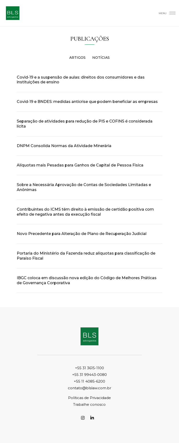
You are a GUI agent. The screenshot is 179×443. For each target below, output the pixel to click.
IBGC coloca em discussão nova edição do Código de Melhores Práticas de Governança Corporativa (87, 280)
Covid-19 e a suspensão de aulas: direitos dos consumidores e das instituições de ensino (81, 80)
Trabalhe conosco (89, 404)
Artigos (77, 57)
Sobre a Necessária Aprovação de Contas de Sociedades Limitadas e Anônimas (84, 187)
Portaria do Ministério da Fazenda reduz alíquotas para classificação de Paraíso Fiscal (86, 256)
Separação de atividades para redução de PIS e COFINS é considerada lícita (84, 123)
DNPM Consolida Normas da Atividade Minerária (64, 146)
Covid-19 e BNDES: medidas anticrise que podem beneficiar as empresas (87, 101)
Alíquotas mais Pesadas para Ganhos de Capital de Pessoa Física (80, 165)
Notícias (101, 57)
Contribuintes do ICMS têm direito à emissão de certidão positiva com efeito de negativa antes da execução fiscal (85, 212)
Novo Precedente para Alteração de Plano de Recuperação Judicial (81, 233)
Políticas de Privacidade (89, 397)
